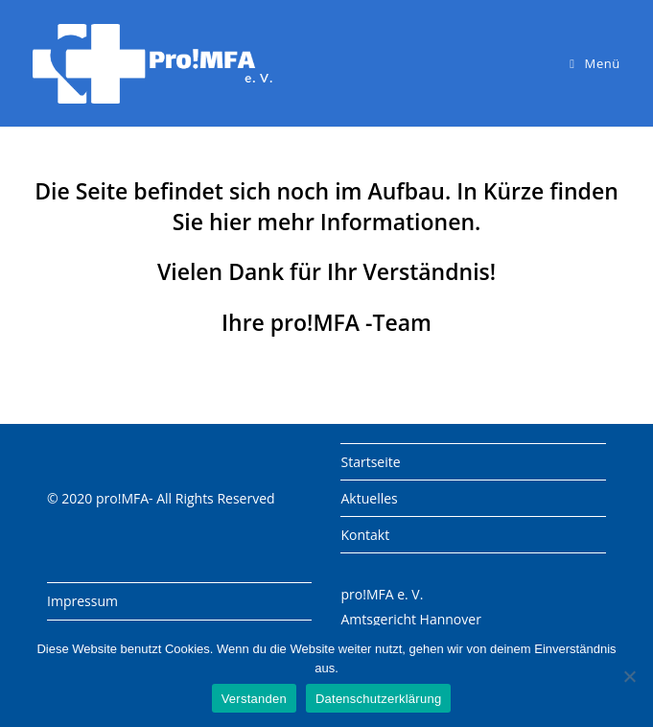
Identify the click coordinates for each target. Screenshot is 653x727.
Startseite (370, 462)
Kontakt (364, 535)
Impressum (82, 601)
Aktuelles (368, 498)
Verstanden (254, 699)
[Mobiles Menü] (595, 63)
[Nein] (629, 676)
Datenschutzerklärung (378, 699)
